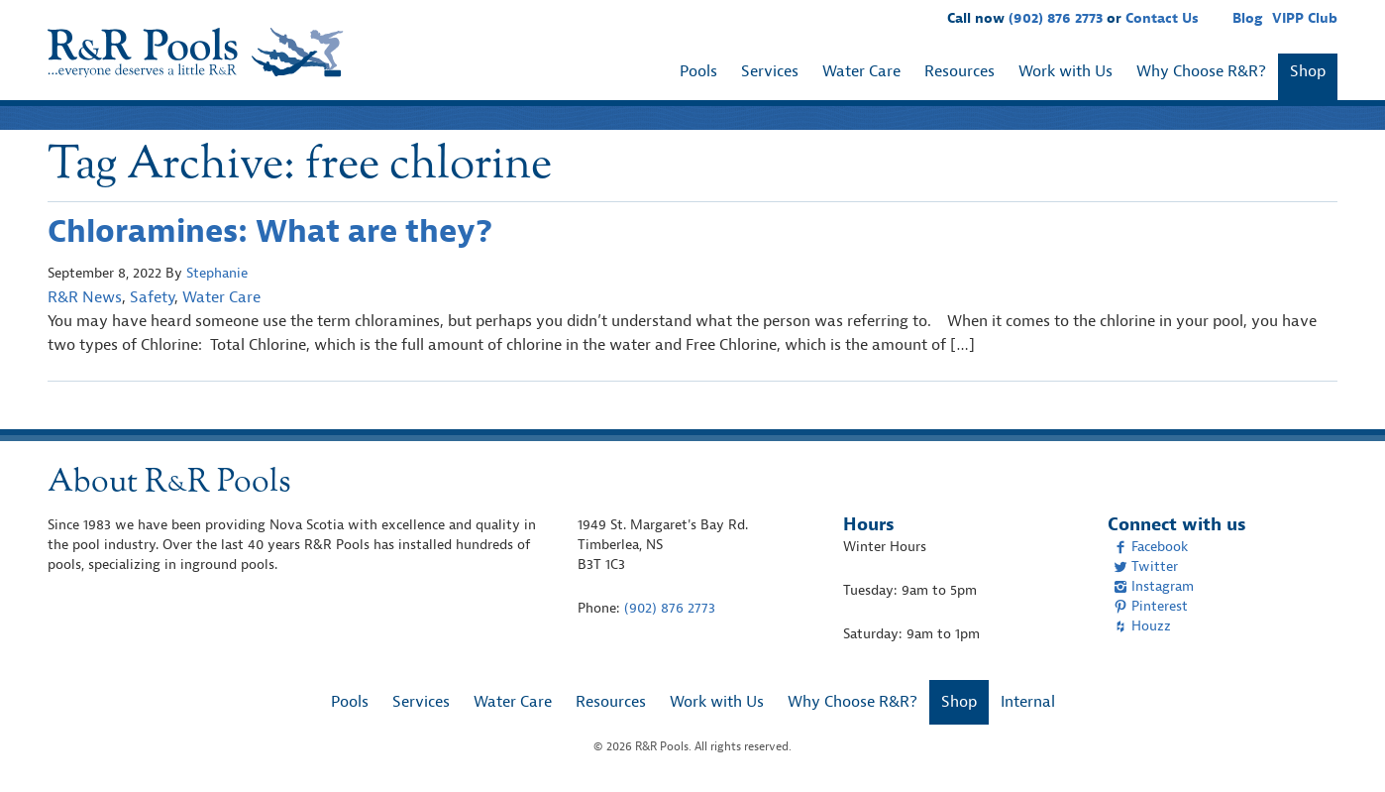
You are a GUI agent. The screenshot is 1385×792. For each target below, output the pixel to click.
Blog (1247, 18)
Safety (152, 297)
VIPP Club (1304, 18)
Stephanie (217, 273)
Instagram (1154, 586)
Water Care (861, 71)
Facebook (1151, 546)
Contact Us (1162, 18)
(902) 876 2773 (1056, 18)
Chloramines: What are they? (270, 231)
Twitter (1146, 566)
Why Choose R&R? (1201, 71)
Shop (1308, 71)
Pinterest (1151, 606)
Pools (698, 71)
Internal (1028, 702)
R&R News (85, 297)
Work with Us (1065, 71)
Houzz (1142, 626)
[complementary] (1340, 747)
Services (770, 71)
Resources (959, 71)
